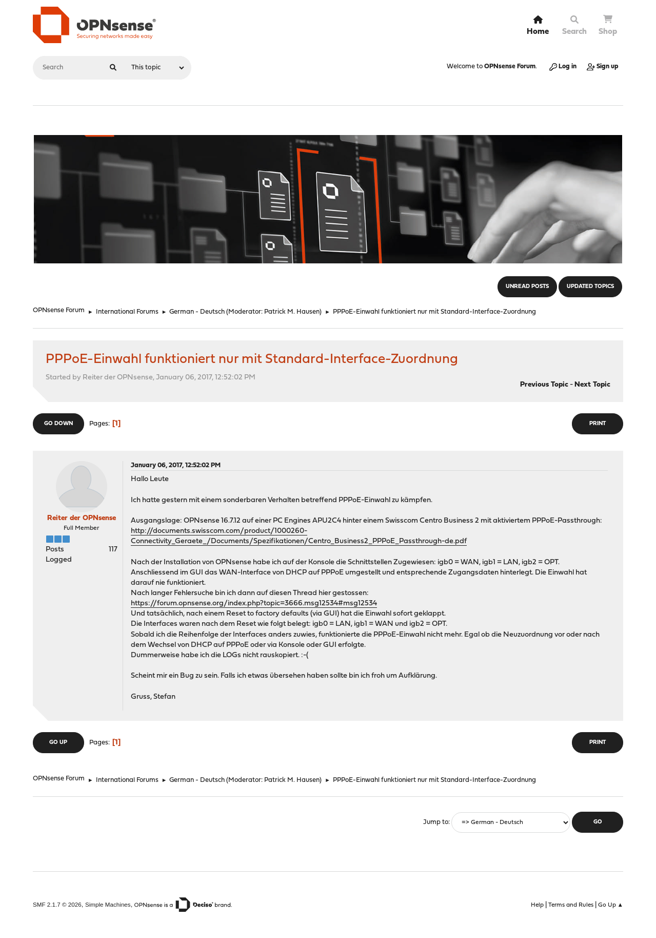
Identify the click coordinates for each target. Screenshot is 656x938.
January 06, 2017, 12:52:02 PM (176, 465)
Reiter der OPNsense (81, 518)
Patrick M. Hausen (292, 312)
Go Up (58, 742)
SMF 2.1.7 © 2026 (57, 904)
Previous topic (544, 385)
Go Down (58, 424)
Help (537, 905)
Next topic (592, 385)
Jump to (435, 822)
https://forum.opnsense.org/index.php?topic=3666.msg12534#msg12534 (254, 603)
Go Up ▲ (611, 905)
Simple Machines (108, 904)
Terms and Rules (570, 905)
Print (597, 424)
